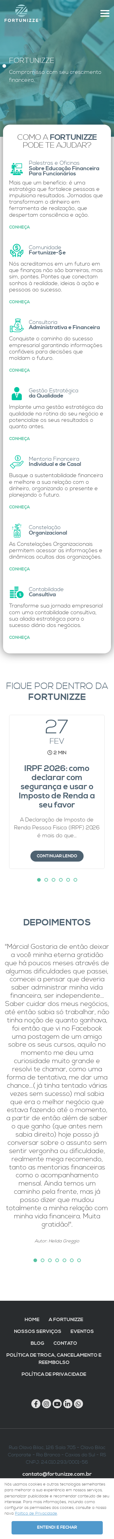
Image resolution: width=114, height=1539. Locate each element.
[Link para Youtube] (57, 1403)
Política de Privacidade (54, 1374)
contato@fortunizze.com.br (57, 1474)
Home (32, 1320)
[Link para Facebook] (35, 1403)
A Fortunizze (66, 1320)
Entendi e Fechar (57, 1527)
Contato (65, 1343)
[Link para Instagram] (46, 1403)
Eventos (82, 1331)
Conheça (19, 227)
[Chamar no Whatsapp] (78, 1403)
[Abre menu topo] (105, 13)
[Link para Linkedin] (67, 1403)
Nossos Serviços (37, 1331)
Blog (37, 1343)
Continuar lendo (57, 856)
